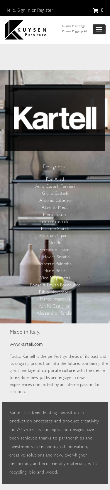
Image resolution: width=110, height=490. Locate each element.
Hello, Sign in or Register (28, 11)
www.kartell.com (26, 345)
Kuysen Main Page (73, 26)
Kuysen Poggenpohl (74, 31)
